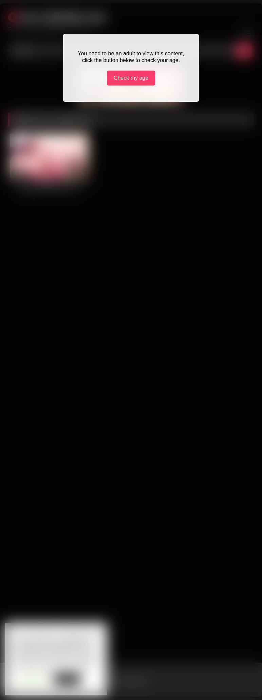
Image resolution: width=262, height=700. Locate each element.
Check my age (131, 78)
